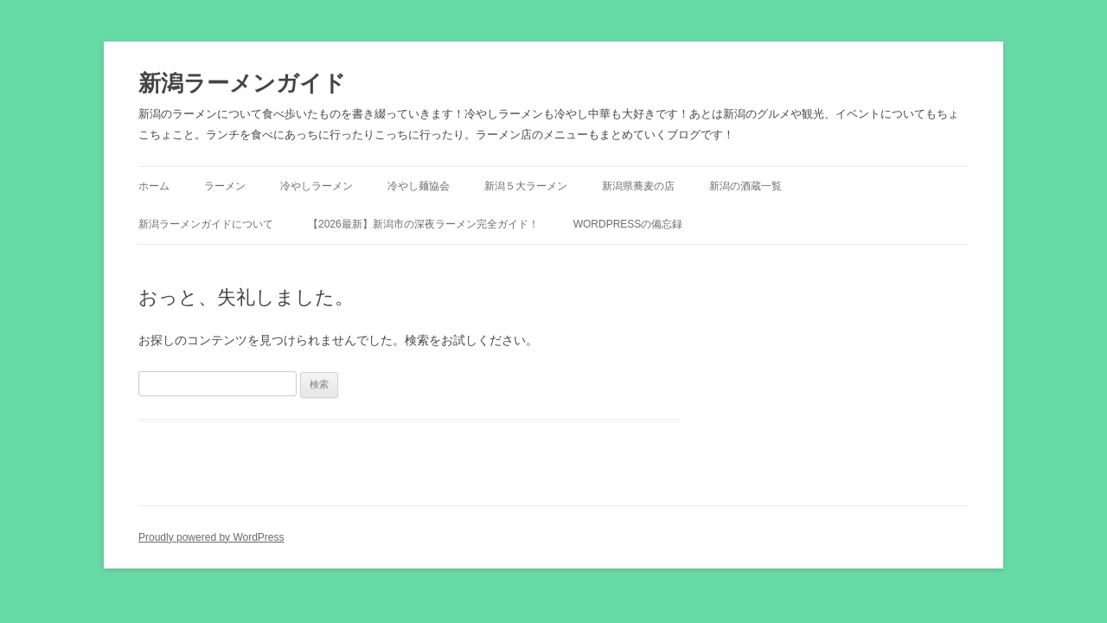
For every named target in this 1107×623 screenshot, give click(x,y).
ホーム (154, 186)
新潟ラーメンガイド (242, 83)
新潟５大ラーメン (525, 186)
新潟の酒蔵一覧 (745, 186)
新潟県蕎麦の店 (638, 186)
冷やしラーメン (316, 186)
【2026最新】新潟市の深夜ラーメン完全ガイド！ (423, 224)
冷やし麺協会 (418, 186)
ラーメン (225, 186)
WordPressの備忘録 (628, 224)
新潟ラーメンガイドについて (205, 224)
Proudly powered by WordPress (211, 537)
